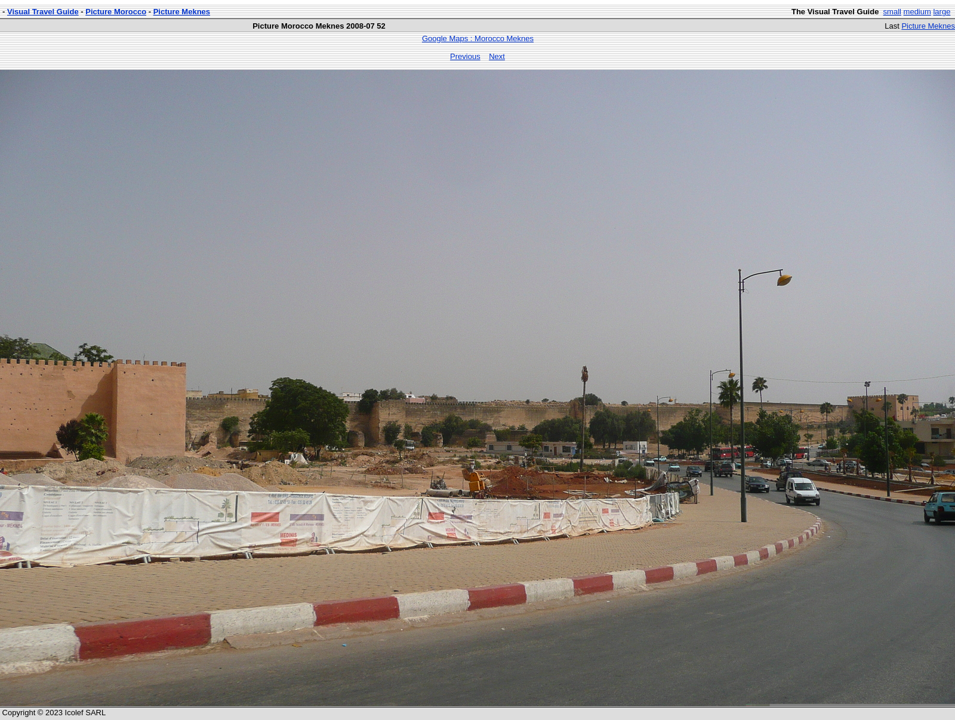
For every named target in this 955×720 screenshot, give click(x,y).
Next (497, 56)
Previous (465, 56)
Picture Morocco (115, 11)
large (941, 11)
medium (917, 11)
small (892, 11)
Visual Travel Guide (43, 11)
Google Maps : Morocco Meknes (478, 38)
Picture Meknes (181, 11)
